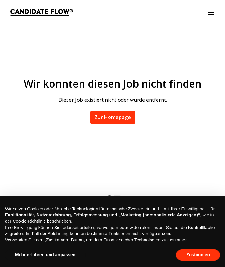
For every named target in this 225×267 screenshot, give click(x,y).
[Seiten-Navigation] (210, 12)
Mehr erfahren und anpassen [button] (45, 254)
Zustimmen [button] (198, 254)
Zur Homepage (112, 117)
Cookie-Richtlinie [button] (29, 221)
